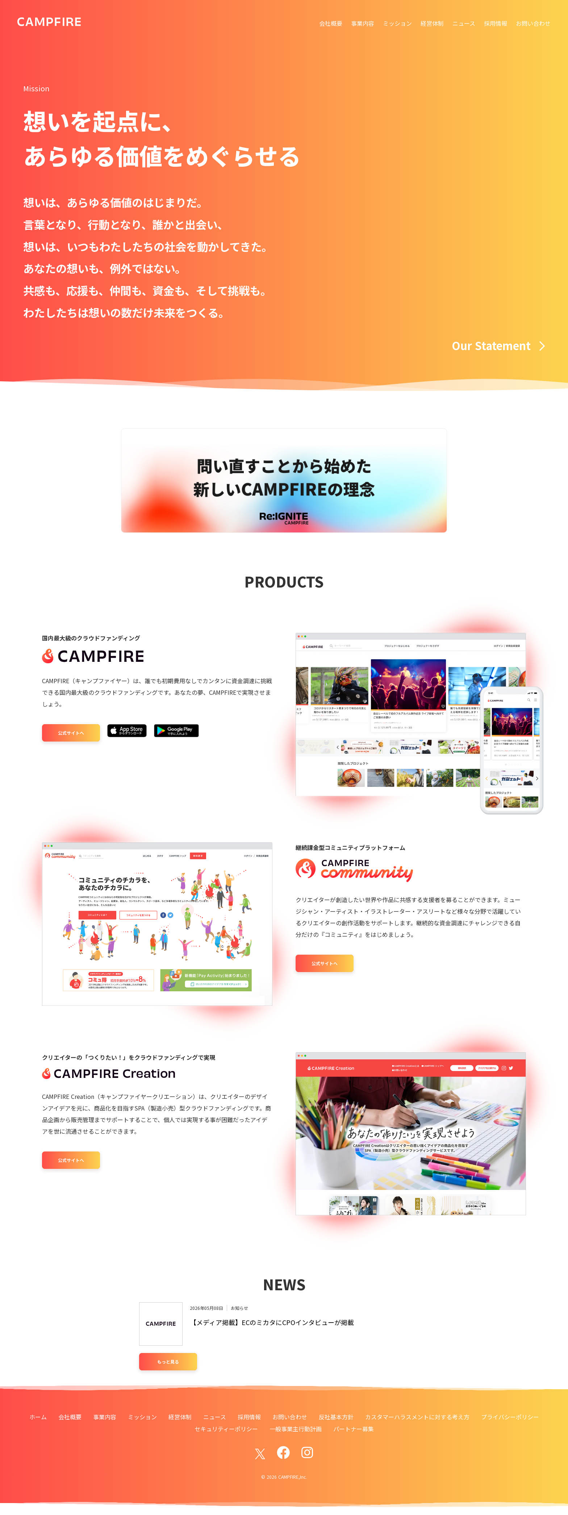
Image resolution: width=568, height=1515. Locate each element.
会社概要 (330, 23)
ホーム (38, 1416)
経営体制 (432, 23)
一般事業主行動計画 (296, 1428)
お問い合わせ (533, 23)
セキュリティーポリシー (226, 1428)
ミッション (397, 23)
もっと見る (168, 1361)
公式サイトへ (71, 733)
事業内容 (362, 23)
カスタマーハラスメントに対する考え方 (417, 1416)
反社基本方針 (336, 1416)
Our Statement (498, 345)
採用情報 (495, 23)
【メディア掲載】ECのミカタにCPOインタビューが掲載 (272, 1322)
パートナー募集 (353, 1428)
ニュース (463, 23)
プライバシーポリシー (510, 1416)
